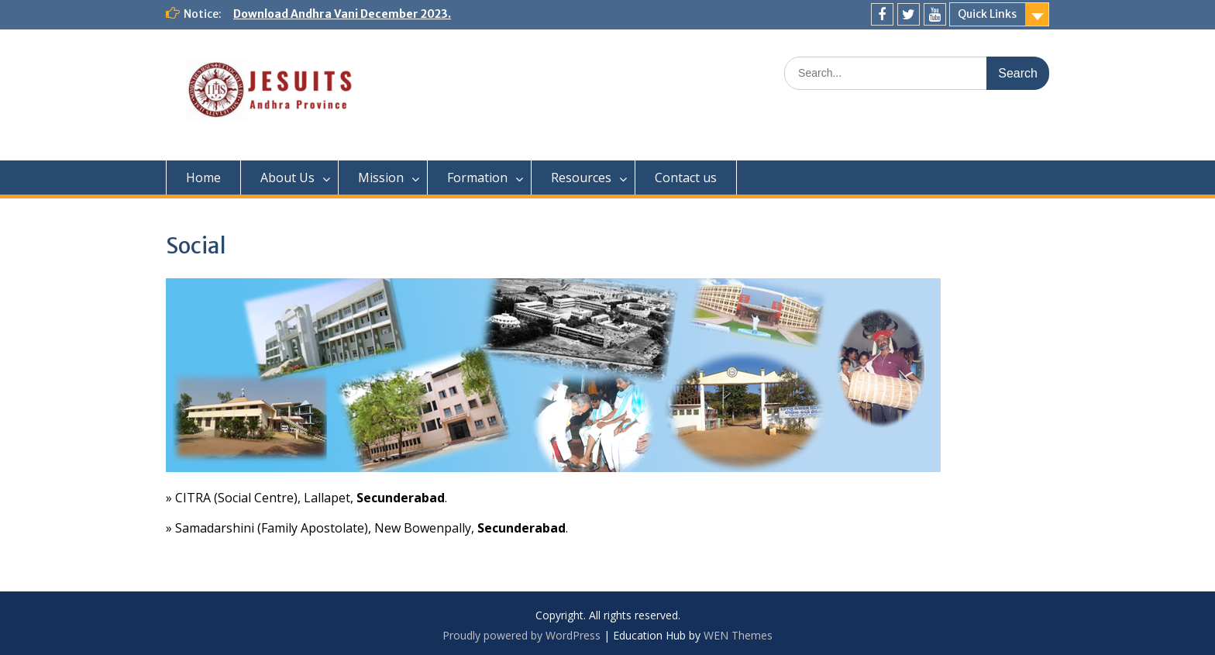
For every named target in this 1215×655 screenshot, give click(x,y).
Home (203, 177)
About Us (287, 177)
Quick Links (987, 14)
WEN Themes (738, 635)
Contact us (686, 177)
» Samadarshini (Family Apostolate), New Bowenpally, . (367, 527)
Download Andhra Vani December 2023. (342, 14)
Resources (581, 177)
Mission (381, 177)
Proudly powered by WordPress (521, 635)
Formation (477, 177)
